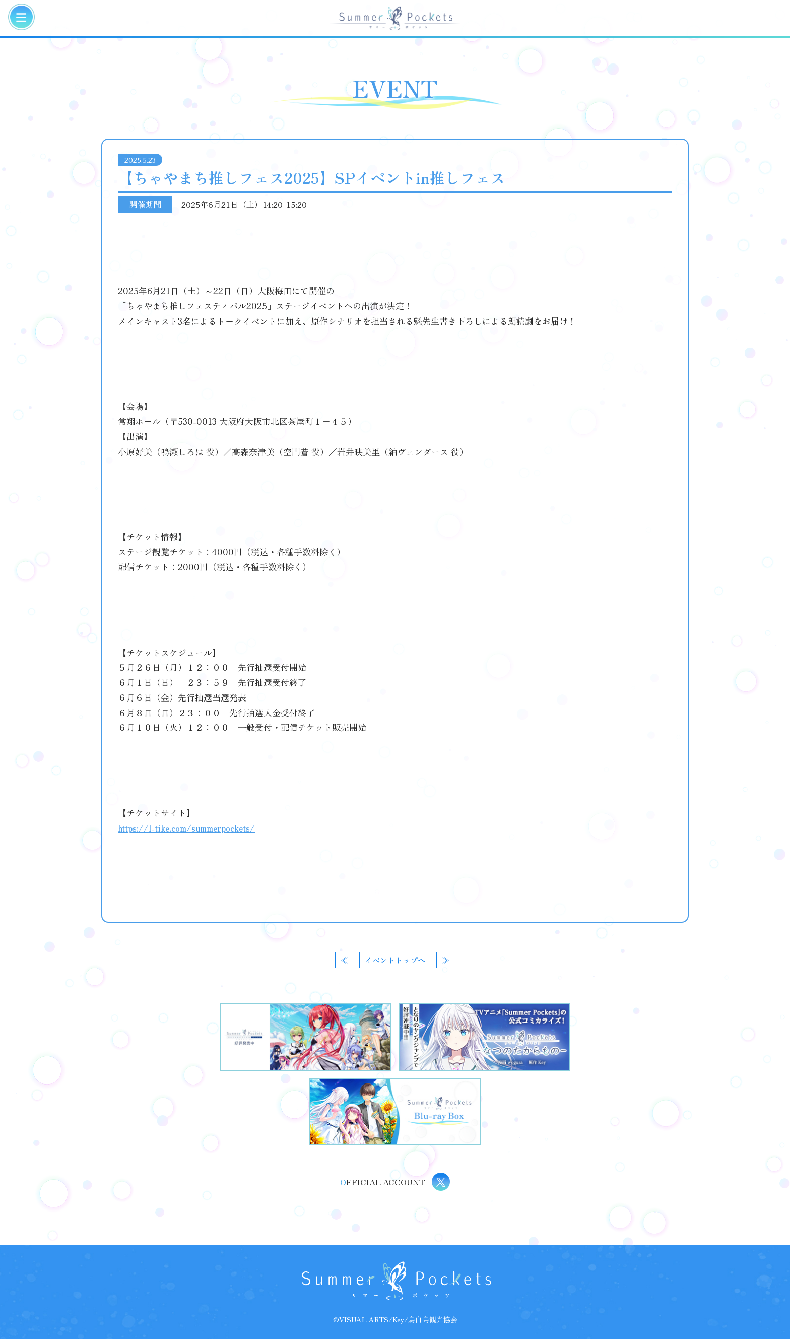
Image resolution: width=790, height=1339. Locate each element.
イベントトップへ (395, 959)
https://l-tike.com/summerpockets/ (186, 827)
